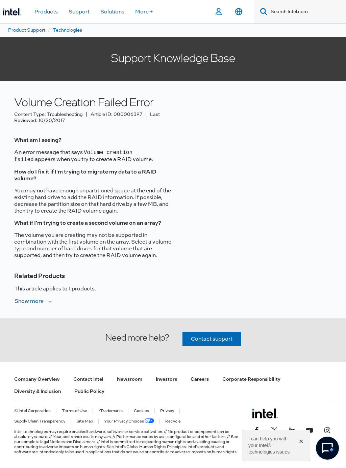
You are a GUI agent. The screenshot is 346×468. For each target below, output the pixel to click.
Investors (166, 379)
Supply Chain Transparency (39, 421)
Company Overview (37, 379)
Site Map (84, 421)
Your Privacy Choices (129, 421)
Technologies (67, 30)
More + (144, 11)
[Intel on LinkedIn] (292, 429)
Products (46, 11)
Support (79, 11)
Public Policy (89, 391)
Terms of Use (74, 410)
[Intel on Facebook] (257, 429)
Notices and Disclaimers (72, 441)
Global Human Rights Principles (156, 446)
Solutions (112, 11)
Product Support (26, 30)
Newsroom (129, 379)
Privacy (167, 410)
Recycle (173, 421)
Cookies (141, 410)
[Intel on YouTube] (309, 429)
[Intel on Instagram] (327, 429)
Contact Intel (88, 379)
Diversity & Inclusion (37, 391)
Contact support (211, 338)
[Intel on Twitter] (274, 429)
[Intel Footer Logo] (265, 413)
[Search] (262, 11)
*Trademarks (110, 410)
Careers (200, 379)
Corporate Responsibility (251, 379)
